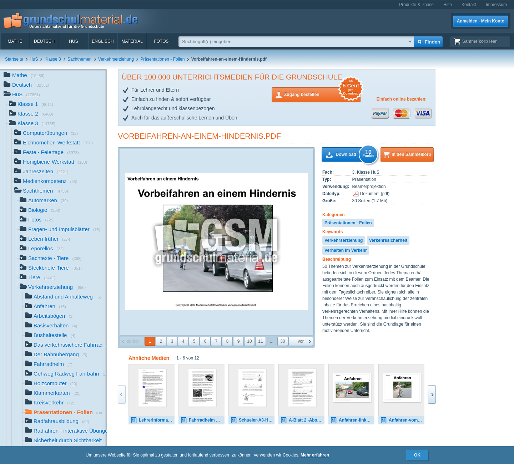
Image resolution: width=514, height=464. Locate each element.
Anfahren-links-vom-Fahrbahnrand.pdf (352, 420)
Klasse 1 (31, 104)
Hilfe (447, 4)
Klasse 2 (31, 114)
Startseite (14, 59)
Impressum (496, 4)
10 (249, 341)
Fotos (161, 41)
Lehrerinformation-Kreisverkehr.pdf (152, 420)
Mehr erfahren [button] (315, 455)
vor (301, 341)
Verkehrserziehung (116, 59)
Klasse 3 (53, 59)
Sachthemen (79, 59)
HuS (73, 41)
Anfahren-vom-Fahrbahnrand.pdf (402, 420)
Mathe (14, 41)
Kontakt (469, 4)
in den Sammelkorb (411, 154)
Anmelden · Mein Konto (480, 21)
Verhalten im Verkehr (345, 250)
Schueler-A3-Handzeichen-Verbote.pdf (252, 420)
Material (131, 41)
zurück (133, 341)
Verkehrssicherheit (388, 240)
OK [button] (417, 455)
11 (260, 341)
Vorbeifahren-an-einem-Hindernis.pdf (199, 136)
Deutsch (44, 41)
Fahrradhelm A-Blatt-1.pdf (202, 420)
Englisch (103, 41)
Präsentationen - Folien (162, 59)
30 (282, 341)
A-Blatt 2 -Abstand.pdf (302, 420)
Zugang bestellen (322, 94)
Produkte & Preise (416, 4)
